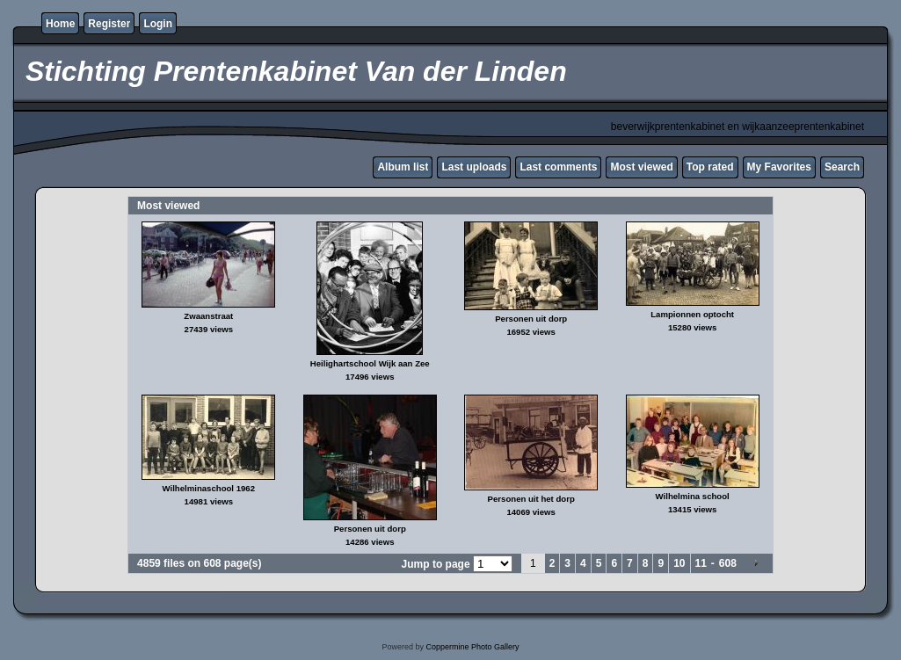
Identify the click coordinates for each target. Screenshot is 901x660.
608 (728, 563)
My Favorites (779, 167)
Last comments (558, 167)
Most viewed (641, 167)
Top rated (710, 167)
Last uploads (473, 167)
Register (109, 24)
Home (60, 24)
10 (679, 563)
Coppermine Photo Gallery (472, 646)
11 (701, 563)
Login (157, 24)
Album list (402, 167)
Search (842, 167)
